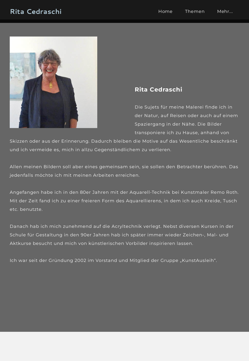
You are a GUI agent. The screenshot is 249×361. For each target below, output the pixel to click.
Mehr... (225, 11)
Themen (195, 11)
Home (165, 11)
